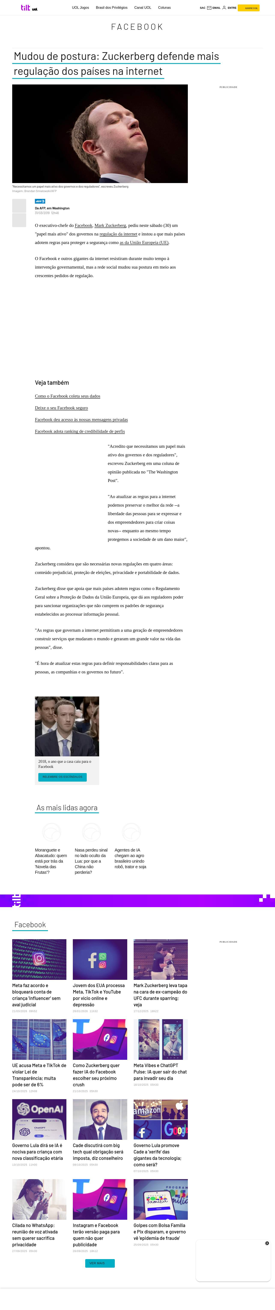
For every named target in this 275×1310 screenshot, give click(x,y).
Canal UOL (142, 7)
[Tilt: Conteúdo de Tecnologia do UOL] (26, 8)
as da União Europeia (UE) (144, 242)
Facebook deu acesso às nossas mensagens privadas (81, 419)
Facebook (137, 26)
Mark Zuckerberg (110, 225)
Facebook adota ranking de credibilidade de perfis (80, 431)
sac (202, 7)
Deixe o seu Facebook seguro (61, 407)
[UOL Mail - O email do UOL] (214, 7)
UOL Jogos (80, 7)
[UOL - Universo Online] (34, 9)
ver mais (100, 1263)
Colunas (164, 7)
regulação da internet (118, 234)
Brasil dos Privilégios (112, 7)
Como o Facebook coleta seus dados (67, 396)
